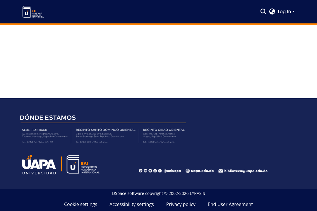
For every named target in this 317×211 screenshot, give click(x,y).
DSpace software (128, 193)
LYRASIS (197, 193)
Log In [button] (285, 11)
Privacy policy (181, 204)
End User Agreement (230, 204)
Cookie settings (80, 204)
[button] (33, 12)
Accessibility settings (131, 204)
